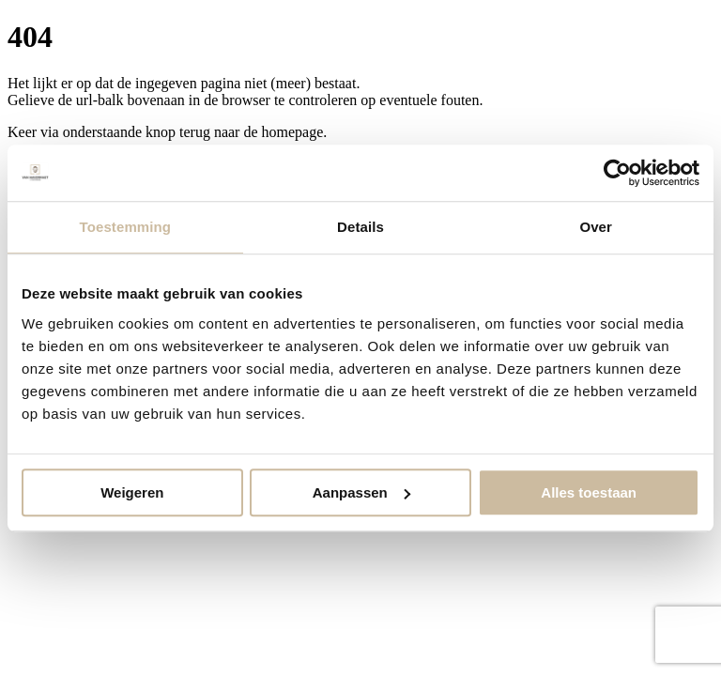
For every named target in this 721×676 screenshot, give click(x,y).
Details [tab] (360, 227)
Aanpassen (361, 492)
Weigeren (131, 492)
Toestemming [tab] (126, 227)
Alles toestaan (589, 492)
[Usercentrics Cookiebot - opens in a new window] (617, 173)
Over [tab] (595, 227)
